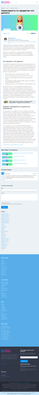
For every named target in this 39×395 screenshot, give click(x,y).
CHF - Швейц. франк (4, 337)
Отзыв (2, 193)
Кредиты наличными (4, 282)
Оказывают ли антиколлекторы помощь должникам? (23, 152)
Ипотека (2, 236)
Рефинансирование (4, 222)
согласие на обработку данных (12, 393)
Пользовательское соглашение (24, 383)
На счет (2, 265)
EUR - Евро (3, 329)
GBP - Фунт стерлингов (5, 331)
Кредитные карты (4, 241)
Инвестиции (3, 235)
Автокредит (3, 285)
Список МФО (3, 273)
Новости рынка (4, 213)
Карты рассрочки (4, 238)
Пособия (2, 225)
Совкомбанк (3, 315)
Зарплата (3, 234)
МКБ (2, 312)
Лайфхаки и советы (6, 33)
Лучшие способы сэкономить (19, 156)
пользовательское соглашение (26, 393)
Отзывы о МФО (4, 274)
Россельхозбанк (4, 310)
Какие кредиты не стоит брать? (20, 159)
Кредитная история (4, 239)
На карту (2, 260)
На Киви (2, 261)
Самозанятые (3, 245)
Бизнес (2, 228)
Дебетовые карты (4, 231)
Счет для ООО (3, 295)
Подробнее (3, 377)
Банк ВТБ (2, 305)
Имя (2, 188)
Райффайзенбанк (4, 318)
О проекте (3, 360)
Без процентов (3, 268)
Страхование (3, 247)
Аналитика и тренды (9, 144)
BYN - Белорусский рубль (5, 327)
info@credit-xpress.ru (4, 373)
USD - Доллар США (4, 326)
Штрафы (2, 248)
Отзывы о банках (4, 296)
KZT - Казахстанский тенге (5, 332)
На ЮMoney (3, 263)
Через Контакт (3, 266)
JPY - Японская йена (4, 339)
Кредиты (21, 144)
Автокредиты (3, 226)
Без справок (3, 271)
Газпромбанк (3, 307)
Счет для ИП (3, 293)
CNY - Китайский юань (5, 334)
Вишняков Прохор (12, 38)
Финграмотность (16, 144)
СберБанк (3, 304)
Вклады (2, 229)
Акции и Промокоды (5, 216)
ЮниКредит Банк (4, 317)
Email (21, 355)
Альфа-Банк (3, 309)
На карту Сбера (4, 270)
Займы (2, 232)
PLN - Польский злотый (5, 335)
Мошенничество (4, 244)
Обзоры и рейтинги (4, 221)
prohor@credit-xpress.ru (18, 39)
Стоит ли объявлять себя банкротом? (21, 163)
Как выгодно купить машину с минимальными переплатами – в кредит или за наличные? (20, 102)
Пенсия (2, 224)
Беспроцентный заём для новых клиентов (28, 366)
